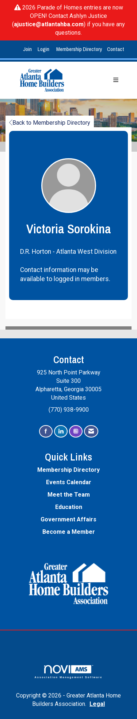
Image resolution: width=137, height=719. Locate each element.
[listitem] (28, 49)
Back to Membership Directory (49, 122)
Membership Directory (79, 49)
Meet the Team (68, 494)
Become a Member (68, 531)
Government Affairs (68, 519)
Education (68, 507)
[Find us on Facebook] (46, 431)
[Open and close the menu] (100, 80)
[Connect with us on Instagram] (76, 431)
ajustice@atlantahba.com (49, 24)
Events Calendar (68, 482)
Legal (97, 703)
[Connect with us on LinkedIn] (61, 431)
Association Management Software (69, 672)
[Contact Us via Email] (91, 431)
